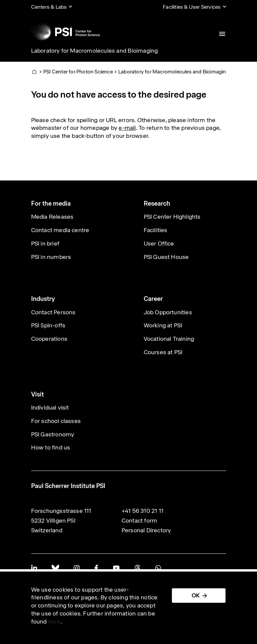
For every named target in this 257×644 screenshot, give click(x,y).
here (54, 621)
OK (196, 595)
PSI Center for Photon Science (78, 71)
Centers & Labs (49, 7)
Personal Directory (146, 530)
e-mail (127, 127)
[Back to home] (65, 31)
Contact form (139, 520)
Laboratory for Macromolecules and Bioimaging (94, 50)
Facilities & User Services (191, 7)
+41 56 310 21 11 (143, 510)
